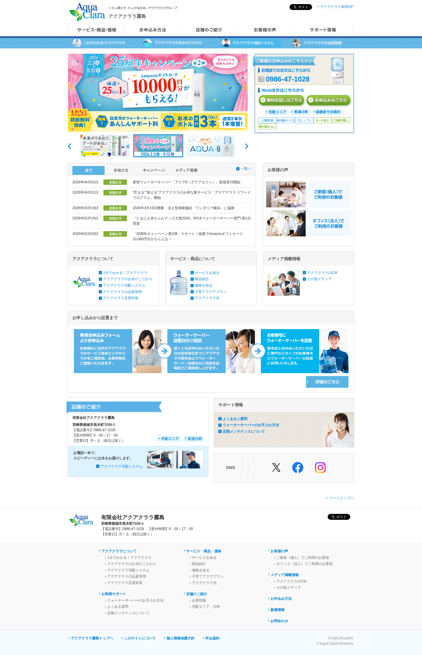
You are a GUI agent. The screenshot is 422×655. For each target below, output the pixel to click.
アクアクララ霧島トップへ (92, 638)
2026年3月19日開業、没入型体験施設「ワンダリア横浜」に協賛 (183, 208)
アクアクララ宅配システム (124, 285)
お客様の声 (279, 551)
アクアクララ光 (207, 298)
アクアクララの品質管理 (122, 292)
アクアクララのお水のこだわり (127, 279)
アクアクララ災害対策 (120, 298)
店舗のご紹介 (196, 594)
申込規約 (212, 638)
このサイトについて (140, 638)
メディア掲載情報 (284, 575)
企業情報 (199, 600)
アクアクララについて (119, 551)
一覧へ (246, 169)
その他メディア (319, 279)
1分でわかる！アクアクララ (125, 273)
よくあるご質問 (235, 419)
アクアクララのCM (322, 273)
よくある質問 (117, 607)
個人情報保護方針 (180, 638)
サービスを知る (207, 273)
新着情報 (277, 610)
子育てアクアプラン (211, 292)
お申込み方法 (281, 599)
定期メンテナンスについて (244, 431)
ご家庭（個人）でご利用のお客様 (302, 558)
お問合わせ (279, 621)
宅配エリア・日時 (206, 607)
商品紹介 (202, 279)
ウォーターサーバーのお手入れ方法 (251, 425)
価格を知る (203, 285)
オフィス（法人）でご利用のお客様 (304, 564)
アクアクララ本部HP (336, 7)
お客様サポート (113, 594)
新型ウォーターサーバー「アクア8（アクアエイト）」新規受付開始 (186, 182)
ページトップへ (341, 498)
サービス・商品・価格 (203, 551)
